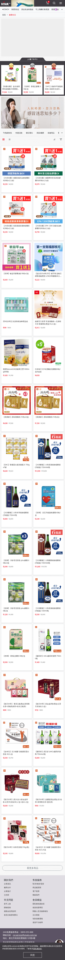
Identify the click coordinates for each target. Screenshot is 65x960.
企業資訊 (7, 884)
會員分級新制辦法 (11, 915)
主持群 (6, 895)
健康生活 (12, 15)
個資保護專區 (38, 907)
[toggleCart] (47, 3)
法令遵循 (36, 915)
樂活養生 (29, 133)
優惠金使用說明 (10, 911)
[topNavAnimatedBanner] (22, 3)
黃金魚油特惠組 (27, 9)
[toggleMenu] (60, 3)
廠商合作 (7, 887)
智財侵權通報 (38, 918)
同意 (32, 955)
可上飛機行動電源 (42, 9)
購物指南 (7, 907)
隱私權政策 (37, 948)
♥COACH (5, 9)
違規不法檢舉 (38, 922)
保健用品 (51, 133)
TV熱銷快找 (7, 133)
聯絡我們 (36, 895)
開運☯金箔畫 (56, 9)
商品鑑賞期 (37, 887)
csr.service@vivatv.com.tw (25, 935)
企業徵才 (7, 891)
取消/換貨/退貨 (38, 884)
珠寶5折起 (15, 9)
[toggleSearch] (54, 3)
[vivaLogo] (6, 3)
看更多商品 (32, 868)
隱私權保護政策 (39, 904)
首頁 (4, 15)
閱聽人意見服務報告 (40, 911)
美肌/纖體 (40, 133)
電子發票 (36, 891)
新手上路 (7, 904)
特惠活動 (19, 133)
